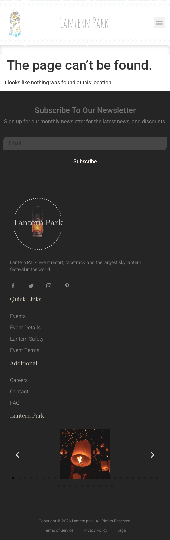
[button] (159, 22)
